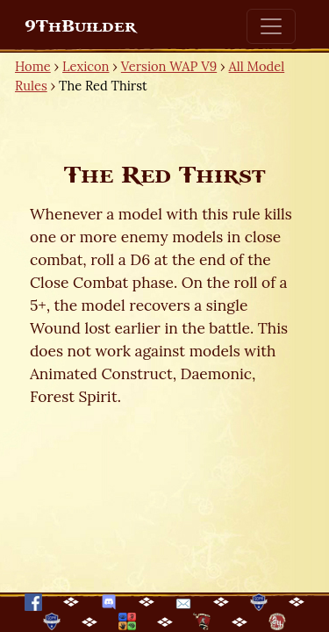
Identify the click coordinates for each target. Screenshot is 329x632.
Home (33, 66)
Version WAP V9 (169, 66)
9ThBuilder (80, 26)
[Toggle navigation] (271, 26)
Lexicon (85, 66)
